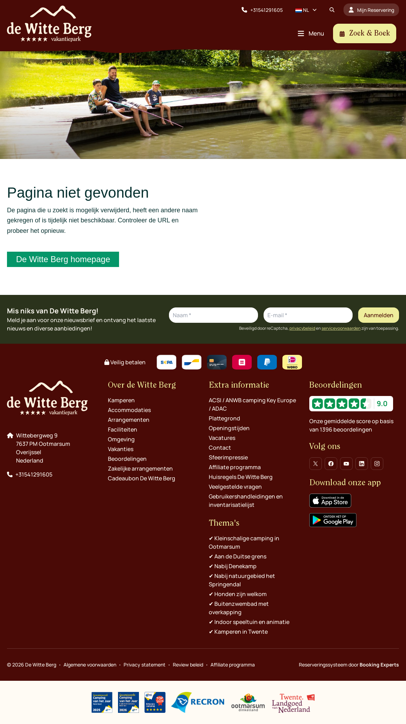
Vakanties (120, 449)
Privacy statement (144, 664)
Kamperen (121, 400)
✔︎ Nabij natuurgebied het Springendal (242, 580)
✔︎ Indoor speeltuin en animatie (249, 622)
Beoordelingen (127, 459)
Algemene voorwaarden (90, 664)
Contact (220, 447)
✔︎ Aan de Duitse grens (237, 556)
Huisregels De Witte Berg (241, 477)
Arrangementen (128, 420)
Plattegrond (224, 418)
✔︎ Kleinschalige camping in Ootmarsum (244, 542)
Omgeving (121, 439)
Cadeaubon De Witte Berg (141, 478)
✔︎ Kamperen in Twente (238, 631)
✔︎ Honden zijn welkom (238, 594)
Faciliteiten (122, 429)
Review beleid (188, 664)
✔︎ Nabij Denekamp (233, 566)
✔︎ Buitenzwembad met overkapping (239, 608)
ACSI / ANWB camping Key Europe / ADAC (252, 404)
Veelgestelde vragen (235, 486)
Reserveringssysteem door (349, 664)
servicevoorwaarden (341, 328)
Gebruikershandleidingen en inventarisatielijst (246, 501)
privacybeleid (302, 328)
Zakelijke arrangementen (140, 468)
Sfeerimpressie (228, 457)
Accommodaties (129, 410)
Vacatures (222, 438)
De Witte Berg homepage (63, 259)
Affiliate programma (235, 467)
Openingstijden (229, 428)
